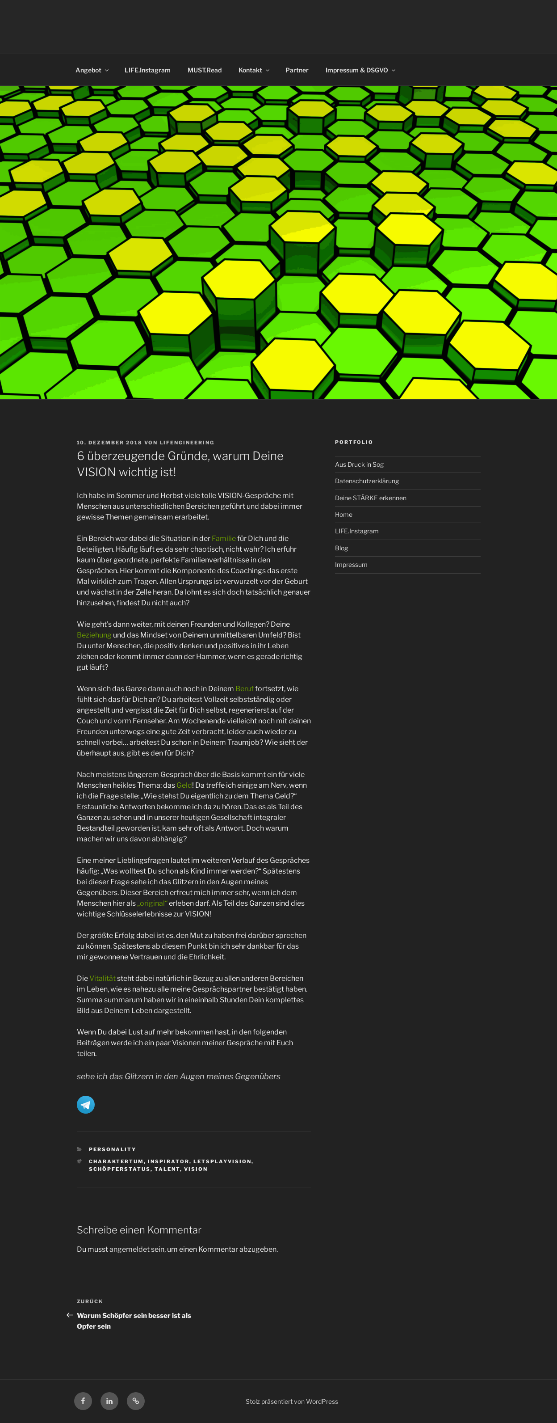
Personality (112, 1149)
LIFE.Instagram (148, 70)
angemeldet (129, 1249)
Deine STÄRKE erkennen (370, 498)
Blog (341, 548)
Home (343, 514)
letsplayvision (222, 1161)
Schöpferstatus (120, 1169)
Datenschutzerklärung (367, 481)
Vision (196, 1169)
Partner (297, 70)
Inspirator (168, 1161)
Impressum (351, 564)
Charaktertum (116, 1161)
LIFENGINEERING (187, 442)
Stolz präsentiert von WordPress (292, 1401)
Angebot (92, 70)
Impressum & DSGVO (361, 70)
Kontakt (255, 70)
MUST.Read (205, 70)
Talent (167, 1169)
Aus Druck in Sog (359, 464)
